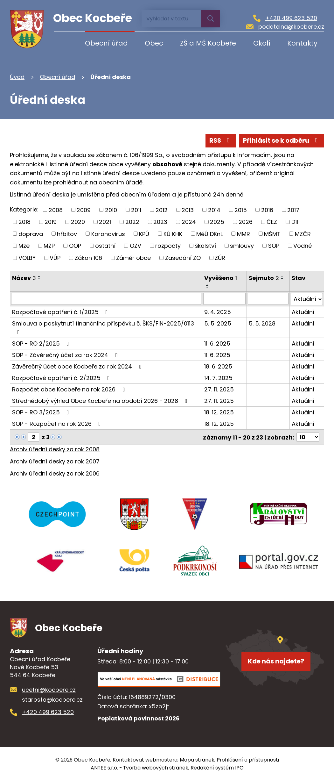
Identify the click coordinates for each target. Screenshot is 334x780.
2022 (132, 222)
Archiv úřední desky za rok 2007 (55, 461)
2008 (56, 210)
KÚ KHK (173, 234)
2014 (214, 210)
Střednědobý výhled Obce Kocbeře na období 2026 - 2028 (101, 400)
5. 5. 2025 (218, 323)
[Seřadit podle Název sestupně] (39, 279)
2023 (160, 222)
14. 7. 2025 (219, 378)
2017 (293, 210)
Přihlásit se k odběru (281, 140)
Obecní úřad (106, 43)
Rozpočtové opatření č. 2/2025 (62, 378)
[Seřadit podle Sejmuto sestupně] (282, 279)
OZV (135, 246)
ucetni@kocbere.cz (49, 689)
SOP (273, 246)
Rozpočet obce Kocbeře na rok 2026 (69, 389)
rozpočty (168, 246)
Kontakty (302, 43)
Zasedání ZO (183, 258)
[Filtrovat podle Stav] (307, 299)
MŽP (49, 246)
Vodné (302, 246)
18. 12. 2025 (219, 412)
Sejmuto (264, 278)
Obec (154, 43)
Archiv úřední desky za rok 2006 (55, 473)
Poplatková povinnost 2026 (138, 718)
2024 (189, 222)
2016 (267, 210)
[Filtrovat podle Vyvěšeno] (225, 299)
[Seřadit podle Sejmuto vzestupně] (282, 276)
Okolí (261, 43)
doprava (30, 234)
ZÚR (220, 258)
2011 (136, 210)
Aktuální (303, 312)
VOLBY (27, 258)
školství (205, 246)
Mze (24, 246)
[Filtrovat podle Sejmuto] (268, 299)
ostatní (105, 246)
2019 (51, 222)
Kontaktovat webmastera (145, 759)
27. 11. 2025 (219, 389)
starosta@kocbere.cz (52, 699)
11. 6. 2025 (218, 343)
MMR (243, 234)
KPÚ (144, 234)
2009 (84, 210)
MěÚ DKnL (209, 234)
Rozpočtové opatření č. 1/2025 (61, 312)
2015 (240, 210)
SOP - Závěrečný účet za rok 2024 (66, 355)
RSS (220, 140)
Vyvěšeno (221, 278)
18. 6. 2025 (219, 366)
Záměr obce (133, 258)
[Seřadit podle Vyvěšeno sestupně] (208, 287)
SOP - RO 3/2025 (42, 412)
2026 (246, 222)
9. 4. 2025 (218, 312)
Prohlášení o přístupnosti (248, 759)
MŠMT (272, 234)
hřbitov (67, 234)
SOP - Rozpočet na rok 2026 (57, 423)
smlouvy (242, 246)
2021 (105, 222)
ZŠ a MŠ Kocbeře (208, 43)
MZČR (303, 234)
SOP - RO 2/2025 (42, 343)
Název (24, 278)
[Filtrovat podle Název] (106, 299)
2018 (24, 222)
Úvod (64, 43)
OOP (75, 246)
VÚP (55, 258)
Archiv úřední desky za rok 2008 (55, 449)
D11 (294, 222)
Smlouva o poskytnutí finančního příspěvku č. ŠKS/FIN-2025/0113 (103, 327)
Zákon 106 (88, 258)
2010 (111, 210)
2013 (188, 210)
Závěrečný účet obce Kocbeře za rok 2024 (78, 366)
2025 (217, 222)
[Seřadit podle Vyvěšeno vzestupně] (208, 285)
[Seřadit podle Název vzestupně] (39, 276)
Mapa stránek (197, 759)
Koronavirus (108, 234)
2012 (162, 210)
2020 (78, 222)
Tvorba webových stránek (155, 767)
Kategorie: (24, 209)
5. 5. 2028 (262, 323)
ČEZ (272, 222)
